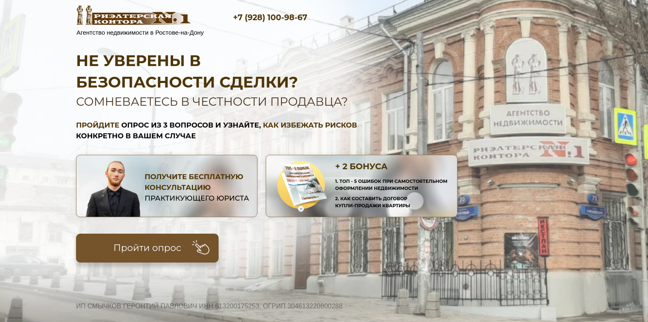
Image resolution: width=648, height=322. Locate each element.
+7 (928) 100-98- (265, 17)
